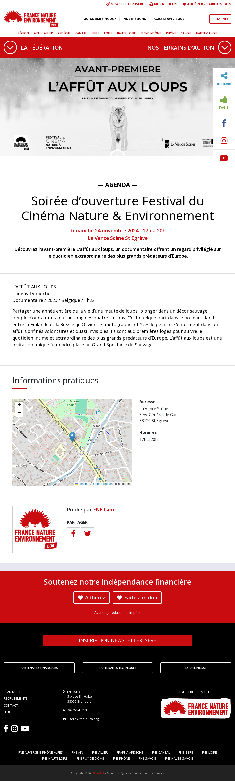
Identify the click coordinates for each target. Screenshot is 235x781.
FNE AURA (97, 773)
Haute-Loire (126, 33)
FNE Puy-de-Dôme (90, 758)
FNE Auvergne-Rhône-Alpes (40, 752)
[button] (72, 437)
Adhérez (91, 597)
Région (23, 33)
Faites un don (137, 597)
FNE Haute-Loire (55, 758)
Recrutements (16, 698)
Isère (95, 33)
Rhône (171, 33)
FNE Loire (209, 752)
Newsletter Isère (125, 4)
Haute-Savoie (206, 33)
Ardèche (64, 33)
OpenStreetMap (103, 484)
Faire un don (219, 4)
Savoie (186, 33)
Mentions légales (118, 773)
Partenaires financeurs (39, 668)
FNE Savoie (147, 758)
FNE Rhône (121, 758)
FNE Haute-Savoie (179, 758)
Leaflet (81, 484)
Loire (108, 33)
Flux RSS (11, 712)
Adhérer (195, 4)
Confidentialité (141, 773)
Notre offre (163, 4)
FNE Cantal (161, 752)
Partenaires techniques (117, 668)
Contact (11, 705)
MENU (220, 18)
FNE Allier (100, 752)
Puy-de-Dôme (151, 33)
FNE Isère (104, 509)
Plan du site (14, 691)
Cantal (81, 33)
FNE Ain (77, 752)
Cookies (159, 773)
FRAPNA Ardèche (130, 752)
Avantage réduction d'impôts (117, 612)
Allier (48, 33)
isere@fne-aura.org (84, 719)
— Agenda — (118, 184)
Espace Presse (195, 668)
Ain (36, 33)
